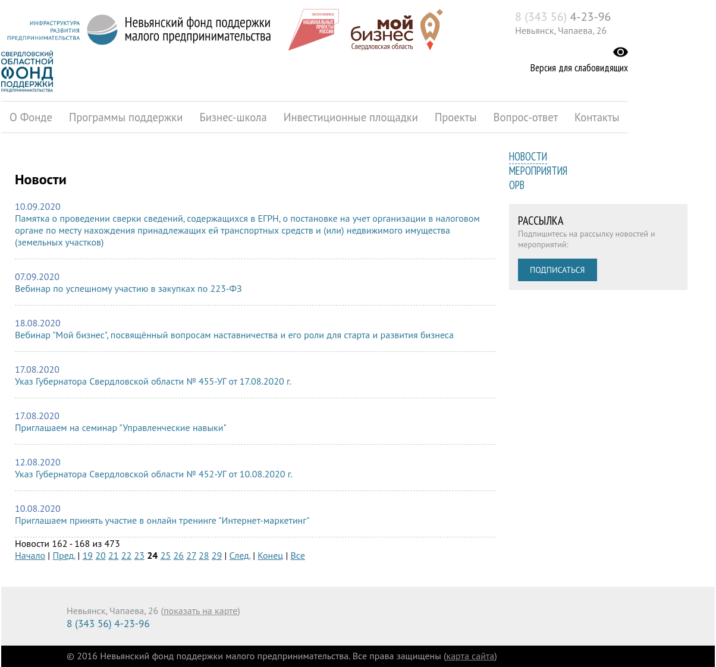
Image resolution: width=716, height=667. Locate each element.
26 (178, 555)
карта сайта (471, 656)
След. (240, 555)
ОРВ (517, 185)
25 (166, 555)
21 (113, 555)
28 (204, 555)
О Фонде (31, 117)
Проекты (456, 117)
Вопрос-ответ (526, 117)
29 (217, 555)
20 (100, 555)
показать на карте (200, 610)
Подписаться (557, 270)
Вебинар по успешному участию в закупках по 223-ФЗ (128, 288)
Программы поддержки (126, 117)
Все (298, 555)
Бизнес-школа (232, 117)
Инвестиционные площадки (351, 117)
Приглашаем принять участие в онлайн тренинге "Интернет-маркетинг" (162, 520)
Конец (270, 555)
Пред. (63, 555)
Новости (528, 156)
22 (126, 555)
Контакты (597, 117)
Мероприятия (538, 170)
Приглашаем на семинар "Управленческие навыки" (121, 427)
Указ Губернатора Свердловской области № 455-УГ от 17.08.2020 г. (153, 381)
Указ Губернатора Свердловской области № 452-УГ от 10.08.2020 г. (154, 474)
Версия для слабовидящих (579, 67)
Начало (30, 555)
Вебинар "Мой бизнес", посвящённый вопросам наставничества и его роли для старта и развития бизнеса (234, 335)
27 (191, 555)
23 (139, 555)
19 (88, 555)
